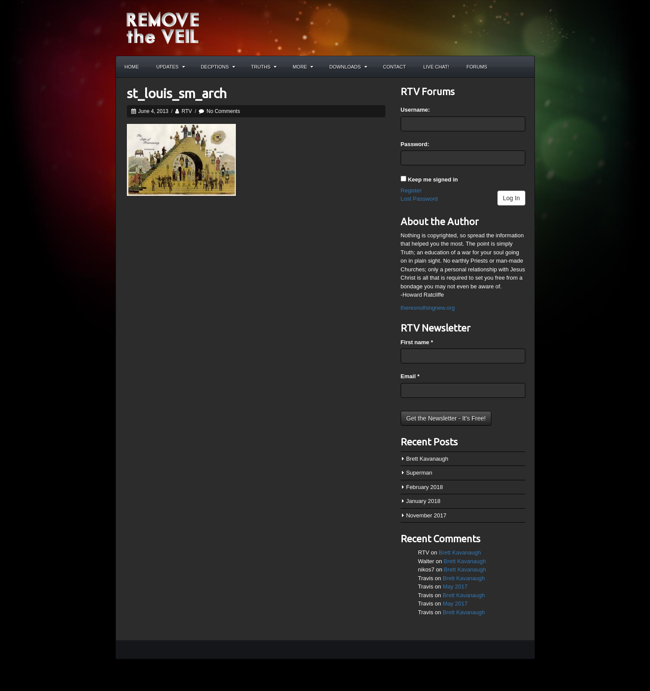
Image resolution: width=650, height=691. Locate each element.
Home (132, 66)
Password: (415, 144)
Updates (171, 66)
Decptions (218, 66)
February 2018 (424, 487)
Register (411, 190)
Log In (511, 198)
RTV (187, 111)
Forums (476, 66)
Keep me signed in (433, 179)
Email (410, 376)
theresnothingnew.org (428, 307)
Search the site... (524, 66)
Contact (394, 66)
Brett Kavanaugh (427, 458)
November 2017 (426, 515)
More (303, 66)
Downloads (348, 66)
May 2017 (454, 586)
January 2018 (423, 501)
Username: (415, 109)
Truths (264, 66)
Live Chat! (436, 66)
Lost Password (419, 198)
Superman (419, 472)
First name (417, 342)
